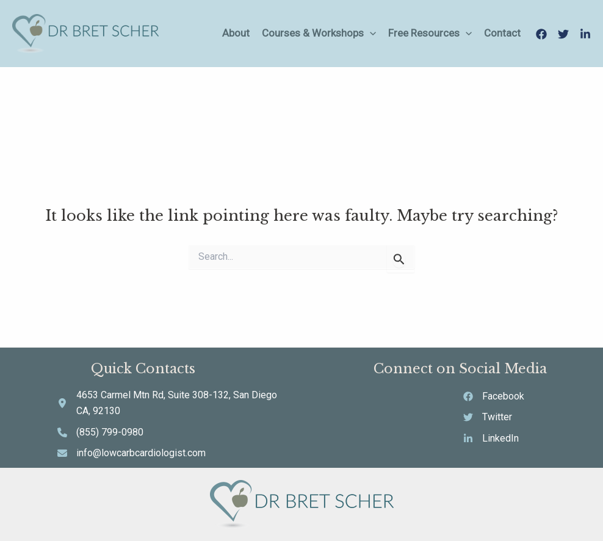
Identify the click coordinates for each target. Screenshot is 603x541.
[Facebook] (541, 34)
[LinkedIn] (585, 34)
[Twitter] (563, 34)
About (236, 33)
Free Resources (430, 33)
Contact (502, 33)
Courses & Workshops (319, 33)
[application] (370, 33)
